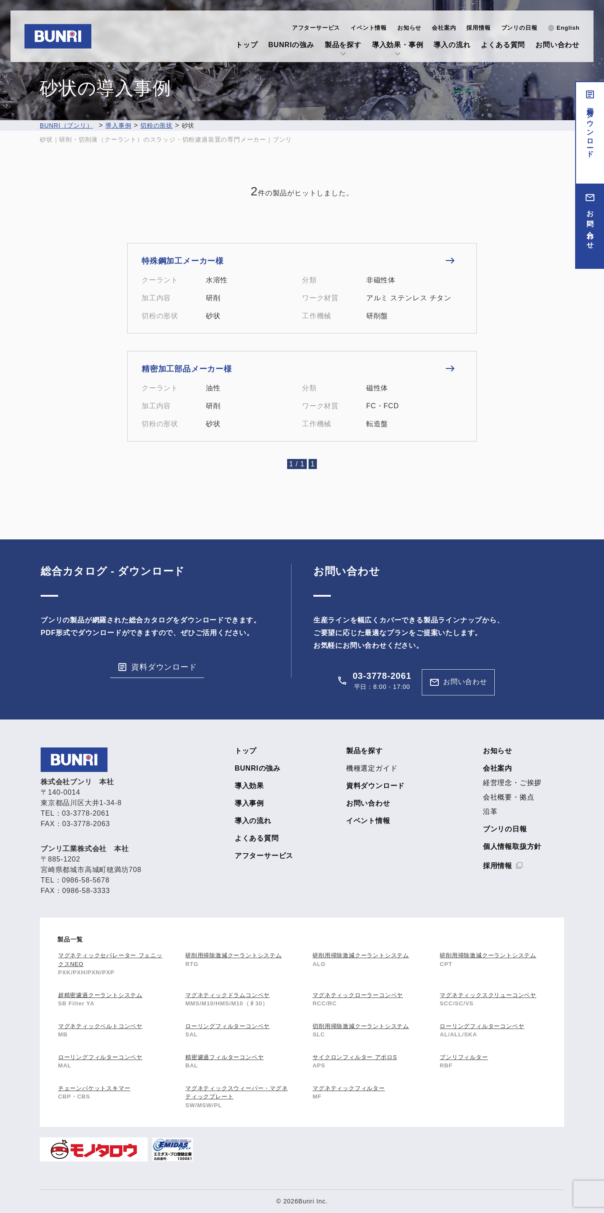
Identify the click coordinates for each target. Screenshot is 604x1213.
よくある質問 (503, 45)
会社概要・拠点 (509, 797)
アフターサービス (316, 27)
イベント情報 (369, 27)
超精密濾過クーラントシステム (100, 995)
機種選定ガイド (372, 768)
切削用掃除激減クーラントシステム (360, 1026)
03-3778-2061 (382, 676)
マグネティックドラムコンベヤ (227, 995)
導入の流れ (452, 45)
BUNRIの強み (291, 45)
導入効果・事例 (397, 45)
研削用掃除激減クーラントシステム (233, 955)
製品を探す (343, 45)
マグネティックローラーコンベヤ (357, 995)
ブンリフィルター (464, 1057)
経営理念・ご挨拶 (512, 782)
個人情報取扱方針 (512, 846)
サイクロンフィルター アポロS (354, 1057)
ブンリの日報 (519, 27)
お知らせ (409, 27)
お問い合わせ (557, 45)
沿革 (490, 811)
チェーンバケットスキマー (94, 1088)
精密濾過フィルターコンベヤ (224, 1057)
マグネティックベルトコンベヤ (100, 1026)
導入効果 (249, 785)
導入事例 (249, 803)
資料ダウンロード (590, 128)
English (568, 27)
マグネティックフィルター (348, 1088)
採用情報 (478, 27)
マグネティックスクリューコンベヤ (488, 995)
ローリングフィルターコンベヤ (227, 1026)
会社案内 (444, 27)
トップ (246, 45)
